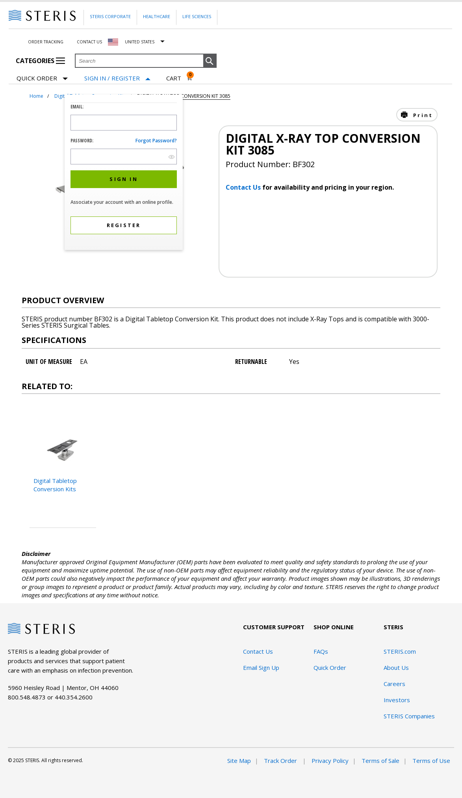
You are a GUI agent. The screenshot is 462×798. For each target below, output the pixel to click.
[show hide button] (171, 157)
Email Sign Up (261, 667)
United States (139, 42)
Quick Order (42, 78)
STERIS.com (400, 651)
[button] (210, 61)
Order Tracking (45, 42)
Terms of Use (431, 760)
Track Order (281, 760)
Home (36, 96)
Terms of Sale (380, 760)
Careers (394, 684)
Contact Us (89, 42)
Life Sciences (196, 16)
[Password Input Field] (124, 156)
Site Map (239, 760)
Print (422, 115)
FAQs (321, 651)
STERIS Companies (409, 716)
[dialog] (124, 173)
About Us (396, 667)
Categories (40, 60)
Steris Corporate (110, 16)
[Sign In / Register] (117, 78)
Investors (397, 700)
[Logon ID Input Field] (124, 123)
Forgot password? (156, 140)
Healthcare (156, 16)
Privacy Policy (330, 760)
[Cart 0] (179, 78)
